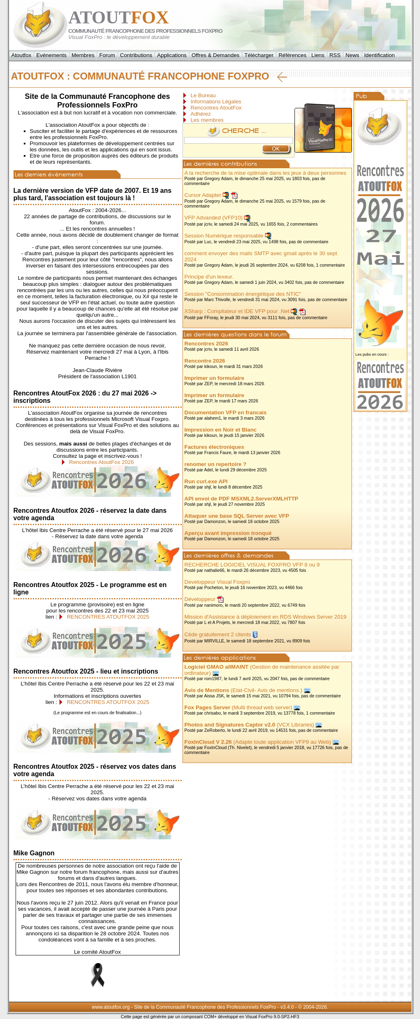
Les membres (207, 120)
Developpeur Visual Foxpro (218, 582)
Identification (379, 55)
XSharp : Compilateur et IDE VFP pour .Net (237, 311)
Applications (172, 55)
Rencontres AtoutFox (216, 108)
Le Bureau (203, 95)
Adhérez (201, 114)
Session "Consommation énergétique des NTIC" (243, 294)
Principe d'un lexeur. (209, 277)
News (352, 55)
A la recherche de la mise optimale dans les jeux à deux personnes (266, 173)
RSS (334, 55)
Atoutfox (21, 55)
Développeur (200, 599)
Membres (83, 55)
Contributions (136, 55)
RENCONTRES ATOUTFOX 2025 (108, 617)
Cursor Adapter (203, 195)
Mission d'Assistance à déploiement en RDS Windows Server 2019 (266, 617)
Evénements (51, 55)
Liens (317, 55)
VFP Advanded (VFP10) (214, 218)
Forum (107, 55)
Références (292, 55)
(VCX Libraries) (249, 725)
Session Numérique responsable (224, 236)
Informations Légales (216, 101)
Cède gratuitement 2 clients (218, 634)
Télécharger (259, 55)
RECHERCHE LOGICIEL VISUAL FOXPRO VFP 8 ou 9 (252, 565)
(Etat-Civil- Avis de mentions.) (243, 690)
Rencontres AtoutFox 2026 (101, 462)
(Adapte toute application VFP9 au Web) (258, 742)
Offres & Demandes (216, 55)
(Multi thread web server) (238, 707)
